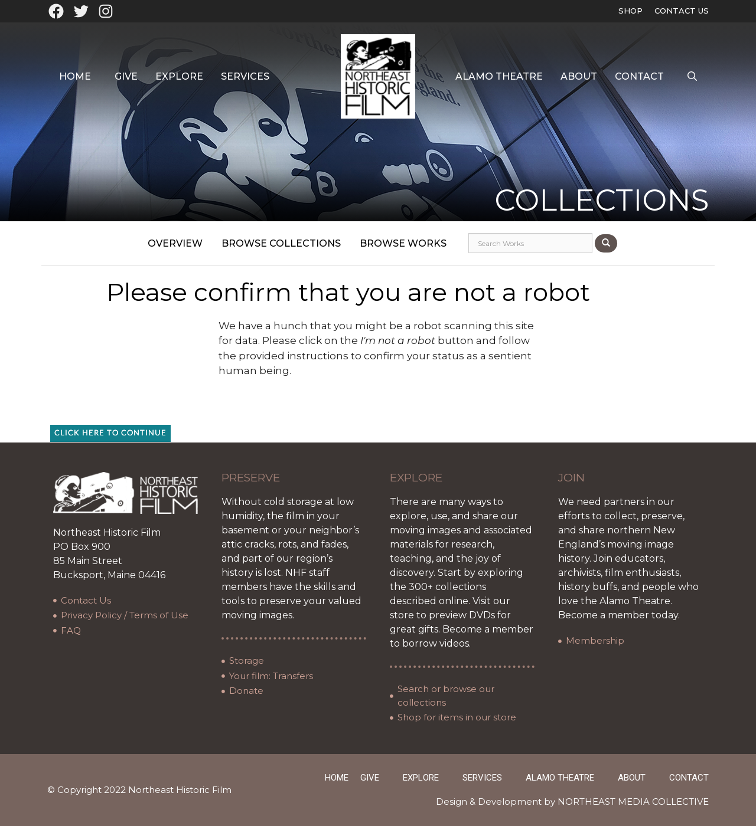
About (579, 76)
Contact (639, 76)
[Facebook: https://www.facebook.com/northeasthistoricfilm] (56, 11)
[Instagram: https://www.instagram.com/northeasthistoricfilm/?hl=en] (106, 11)
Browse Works (403, 243)
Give (126, 76)
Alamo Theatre (499, 76)
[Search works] (530, 243)
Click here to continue (110, 433)
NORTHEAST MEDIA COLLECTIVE (633, 801)
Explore (179, 76)
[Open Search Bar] (692, 76)
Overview (175, 243)
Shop (630, 10)
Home (75, 76)
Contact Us (681, 10)
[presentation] (386, 402)
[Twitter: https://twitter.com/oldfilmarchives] (81, 11)
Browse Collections (281, 243)
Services (245, 76)
